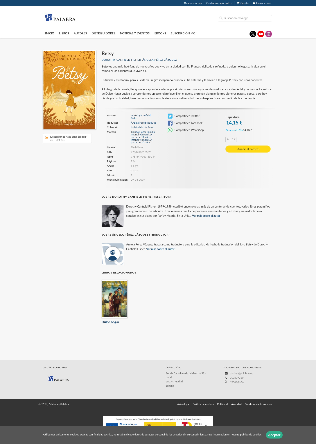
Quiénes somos (193, 3)
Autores (80, 33)
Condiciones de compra (258, 404)
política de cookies (250, 434)
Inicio (49, 33)
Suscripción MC (183, 33)
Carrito (243, 3)
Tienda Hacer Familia (143, 131)
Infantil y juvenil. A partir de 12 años (141, 136)
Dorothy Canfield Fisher (121, 59)
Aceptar (274, 435)
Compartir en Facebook (185, 123)
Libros (64, 33)
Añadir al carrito (248, 149)
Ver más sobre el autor (206, 215)
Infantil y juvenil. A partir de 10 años (141, 141)
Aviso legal (183, 404)
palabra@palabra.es (241, 373)
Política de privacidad (229, 404)
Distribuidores (103, 33)
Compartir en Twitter (183, 116)
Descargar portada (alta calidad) (65, 138)
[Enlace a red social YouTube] (260, 34)
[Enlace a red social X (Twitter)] (253, 34)
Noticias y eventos (135, 33)
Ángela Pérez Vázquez (159, 59)
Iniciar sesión (262, 3)
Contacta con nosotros (219, 3)
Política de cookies (203, 404)
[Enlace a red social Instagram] (268, 34)
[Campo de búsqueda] (245, 18)
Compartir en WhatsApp (186, 130)
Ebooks (160, 33)
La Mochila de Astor (142, 127)
